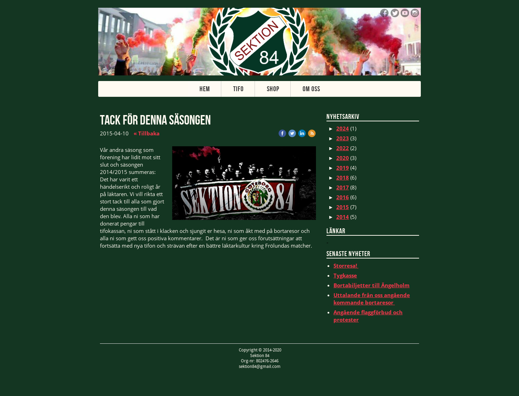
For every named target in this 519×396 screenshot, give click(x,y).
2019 (342, 167)
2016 (342, 197)
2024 (342, 128)
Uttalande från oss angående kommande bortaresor (371, 298)
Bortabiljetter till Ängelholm (371, 285)
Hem (205, 89)
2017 (342, 187)
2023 (342, 138)
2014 (342, 216)
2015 (342, 206)
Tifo (238, 89)
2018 (342, 177)
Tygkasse (345, 275)
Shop (273, 89)
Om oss (311, 89)
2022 (342, 148)
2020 (342, 157)
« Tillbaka (147, 133)
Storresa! (345, 265)
